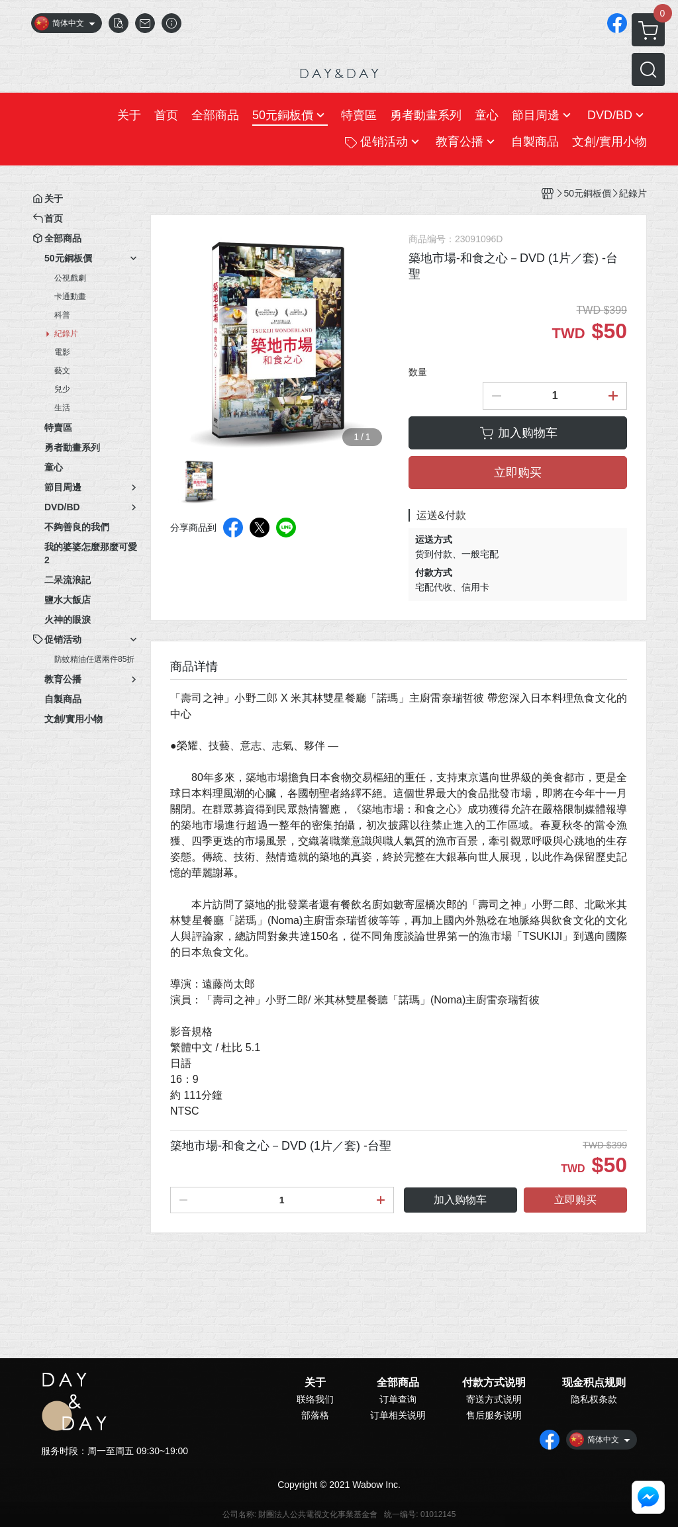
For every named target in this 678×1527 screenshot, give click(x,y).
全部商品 (398, 1382)
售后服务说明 (494, 1415)
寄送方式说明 (494, 1399)
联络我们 (315, 1399)
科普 (62, 315)
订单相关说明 (398, 1415)
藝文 (62, 370)
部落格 (315, 1415)
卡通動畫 (70, 296)
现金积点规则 (594, 1382)
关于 (315, 1382)
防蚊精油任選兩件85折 (94, 659)
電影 (62, 352)
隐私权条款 (594, 1399)
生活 (62, 407)
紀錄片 (66, 333)
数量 (418, 372)
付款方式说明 (494, 1382)
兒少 (62, 389)
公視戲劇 (70, 278)
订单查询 (397, 1399)
